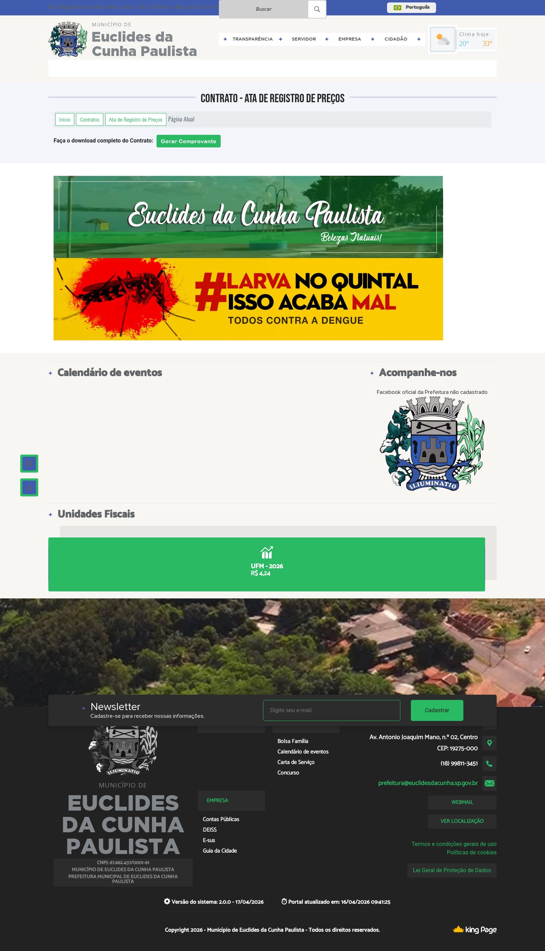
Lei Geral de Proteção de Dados (452, 870)
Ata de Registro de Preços (136, 119)
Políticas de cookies (472, 852)
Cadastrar (437, 710)
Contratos (89, 119)
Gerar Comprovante (188, 141)
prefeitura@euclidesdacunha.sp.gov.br (428, 783)
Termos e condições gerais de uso (454, 844)
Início (64, 119)
